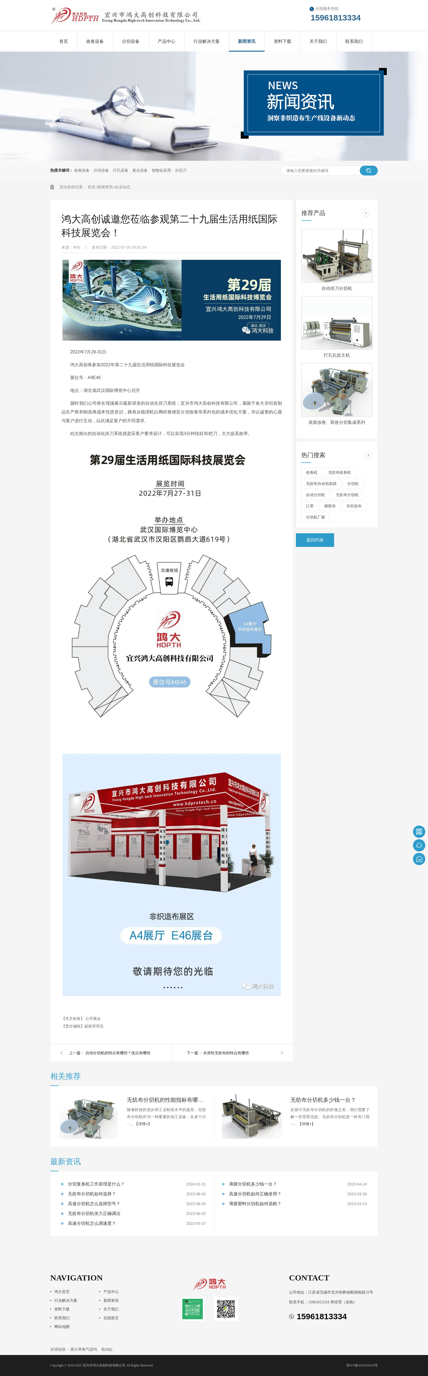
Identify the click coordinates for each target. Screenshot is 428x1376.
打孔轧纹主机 (337, 355)
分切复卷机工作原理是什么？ (96, 1184)
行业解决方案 (207, 41)
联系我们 (354, 41)
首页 (63, 41)
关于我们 (318, 41)
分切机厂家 (315, 517)
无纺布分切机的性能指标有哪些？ (166, 1100)
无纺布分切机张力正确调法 (94, 1213)
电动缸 (107, 1349)
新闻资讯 (246, 41)
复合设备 (140, 170)
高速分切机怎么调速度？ (92, 1223)
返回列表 (315, 540)
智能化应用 (161, 170)
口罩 (310, 506)
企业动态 (122, 187)
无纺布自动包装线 (321, 483)
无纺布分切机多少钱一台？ (323, 1100)
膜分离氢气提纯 (83, 1349)
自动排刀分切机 (337, 288)
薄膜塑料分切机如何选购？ (255, 1203)
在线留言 (111, 1318)
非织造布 (354, 506)
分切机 (353, 483)
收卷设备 (95, 41)
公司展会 (93, 1018)
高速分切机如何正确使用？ (255, 1194)
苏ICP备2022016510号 (362, 1365)
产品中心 (166, 41)
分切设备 (130, 41)
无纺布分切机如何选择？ (92, 1194)
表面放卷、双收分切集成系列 (336, 422)
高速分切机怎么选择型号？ (94, 1203)
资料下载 (282, 41)
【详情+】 (143, 1124)
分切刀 (180, 170)
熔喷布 (330, 506)
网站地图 (62, 1327)
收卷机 (311, 472)
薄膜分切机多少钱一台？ (253, 1184)
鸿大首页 (62, 1292)
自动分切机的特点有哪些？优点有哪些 (117, 1053)
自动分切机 (315, 495)
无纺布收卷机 (339, 472)
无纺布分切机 (347, 495)
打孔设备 (120, 170)
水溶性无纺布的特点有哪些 (226, 1053)
